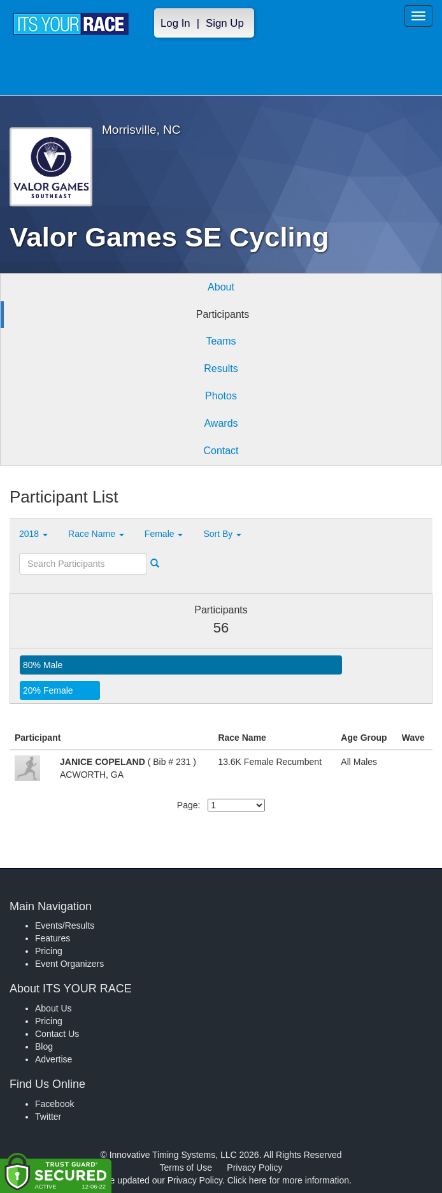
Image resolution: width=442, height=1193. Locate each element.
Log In (175, 23)
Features (52, 938)
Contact (220, 450)
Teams (221, 341)
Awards (221, 423)
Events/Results (64, 925)
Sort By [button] (222, 534)
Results (221, 368)
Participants (223, 314)
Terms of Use (186, 1167)
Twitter (48, 1116)
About (221, 287)
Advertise (53, 1059)
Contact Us (57, 1034)
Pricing (48, 951)
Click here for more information (288, 1180)
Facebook (54, 1104)
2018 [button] (33, 534)
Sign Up (225, 23)
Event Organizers (69, 964)
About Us (53, 1008)
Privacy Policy (254, 1167)
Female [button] (164, 534)
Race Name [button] (96, 534)
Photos (221, 395)
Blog (44, 1046)
